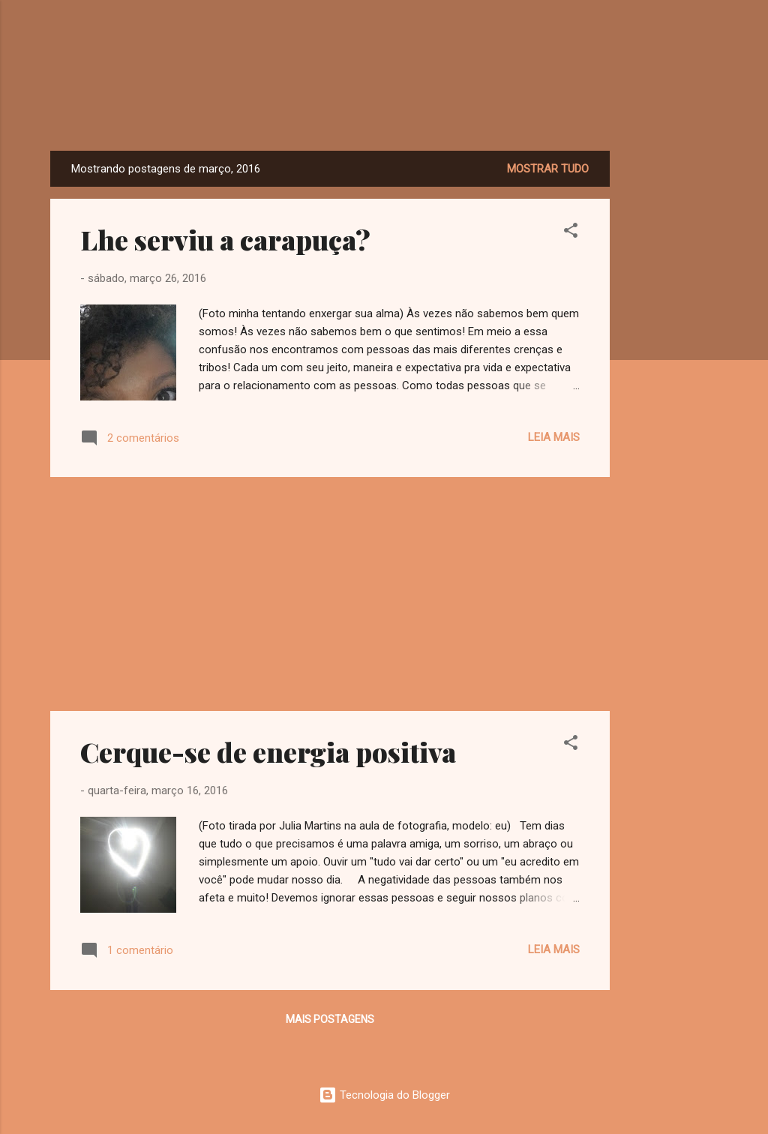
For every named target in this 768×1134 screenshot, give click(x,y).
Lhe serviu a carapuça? (225, 239)
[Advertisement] (670, 376)
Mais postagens (330, 1019)
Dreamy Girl (384, 104)
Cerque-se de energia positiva (268, 752)
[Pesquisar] (709, 41)
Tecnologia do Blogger (384, 1095)
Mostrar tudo (548, 169)
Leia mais (554, 437)
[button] (571, 232)
